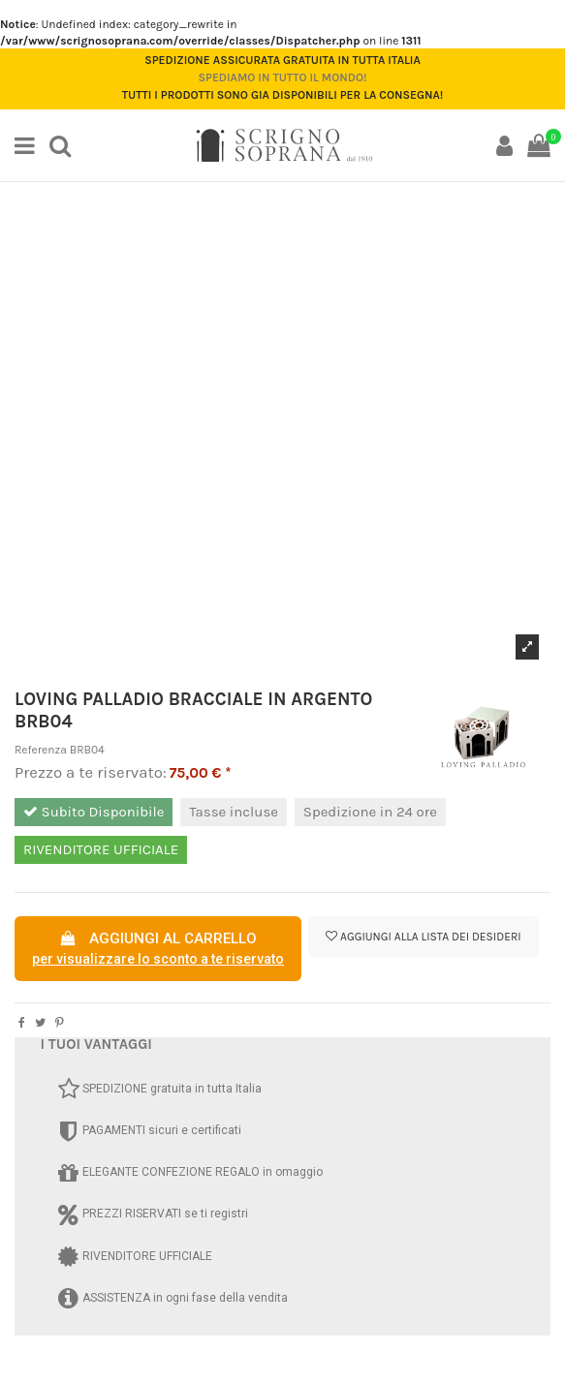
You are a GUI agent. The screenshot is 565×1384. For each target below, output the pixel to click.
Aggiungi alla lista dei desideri (423, 936)
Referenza (41, 749)
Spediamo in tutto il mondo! (282, 77)
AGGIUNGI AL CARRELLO (158, 950)
